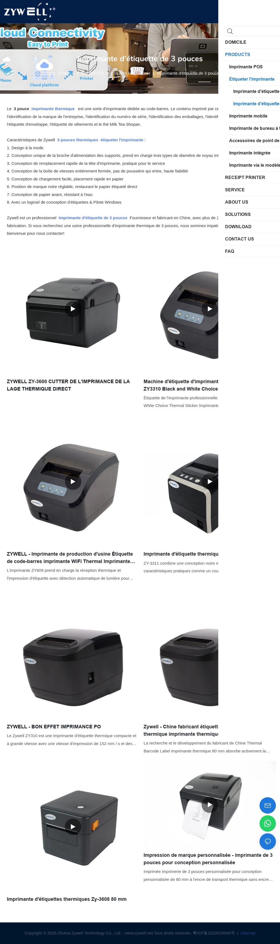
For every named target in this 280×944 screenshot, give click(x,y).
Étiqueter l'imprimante (130, 73)
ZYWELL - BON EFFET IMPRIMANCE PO (54, 726)
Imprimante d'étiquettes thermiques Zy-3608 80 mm (67, 899)
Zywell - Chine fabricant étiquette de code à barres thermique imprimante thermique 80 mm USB (202, 730)
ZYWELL (66, 73)
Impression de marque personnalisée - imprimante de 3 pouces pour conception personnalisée (208, 858)
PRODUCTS (92, 73)
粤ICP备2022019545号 (214, 933)
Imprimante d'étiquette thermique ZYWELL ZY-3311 (203, 554)
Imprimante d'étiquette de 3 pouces (189, 73)
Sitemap (247, 933)
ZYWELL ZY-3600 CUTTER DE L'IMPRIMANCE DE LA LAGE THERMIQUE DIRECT (68, 385)
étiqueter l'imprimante (122, 139)
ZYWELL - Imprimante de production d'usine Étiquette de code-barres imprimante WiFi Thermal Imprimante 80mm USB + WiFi (70, 558)
